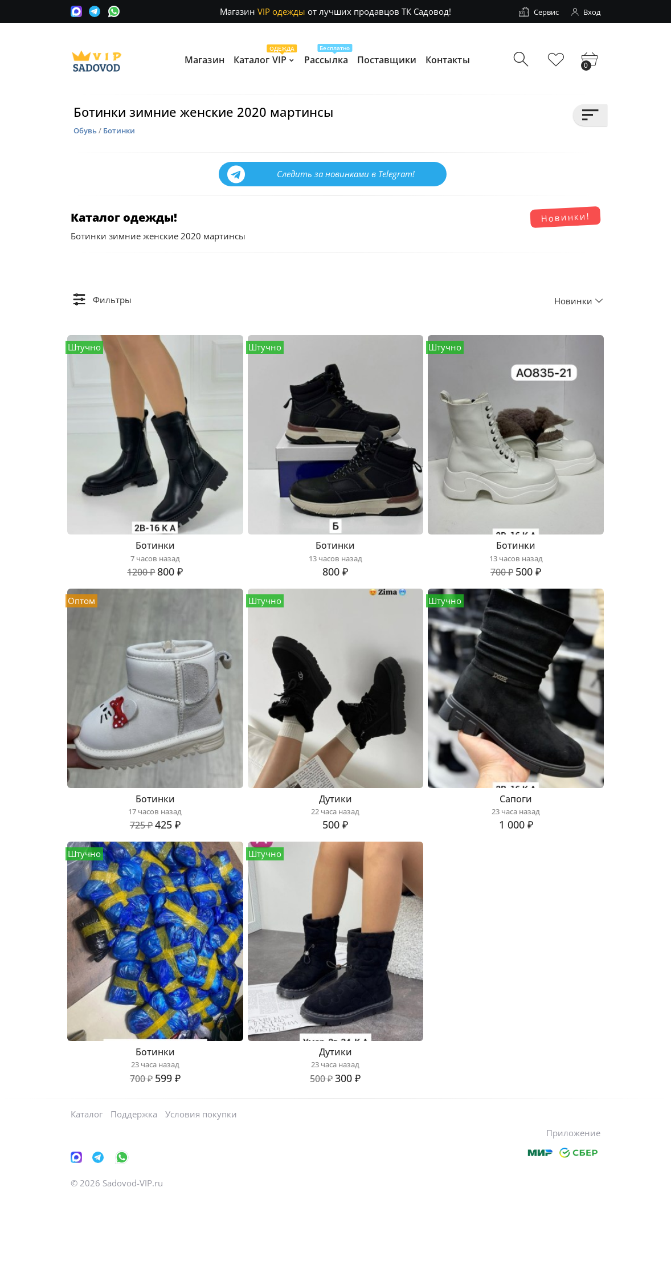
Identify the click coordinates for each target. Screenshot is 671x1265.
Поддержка (134, 1178)
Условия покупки (201, 1178)
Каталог (87, 1178)
